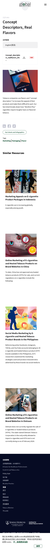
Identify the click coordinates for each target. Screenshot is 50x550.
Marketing (7, 141)
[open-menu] (45, 4)
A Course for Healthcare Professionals (15, 467)
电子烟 (5, 477)
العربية (31, 533)
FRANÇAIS (26, 533)
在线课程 (6, 460)
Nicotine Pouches (8, 483)
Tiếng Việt (37, 533)
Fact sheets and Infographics (14, 132)
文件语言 (6, 40)
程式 (4, 494)
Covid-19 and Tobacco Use (11, 470)
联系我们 (6, 500)
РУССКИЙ (20, 533)
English (8, 533)
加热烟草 (6, 480)
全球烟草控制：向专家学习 (11, 464)
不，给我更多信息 (20, 542)
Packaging (16, 141)
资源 (4, 487)
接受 (38, 546)
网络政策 (6, 497)
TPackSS (5, 511)
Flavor (23, 141)
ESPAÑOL (13, 533)
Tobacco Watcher (8, 508)
